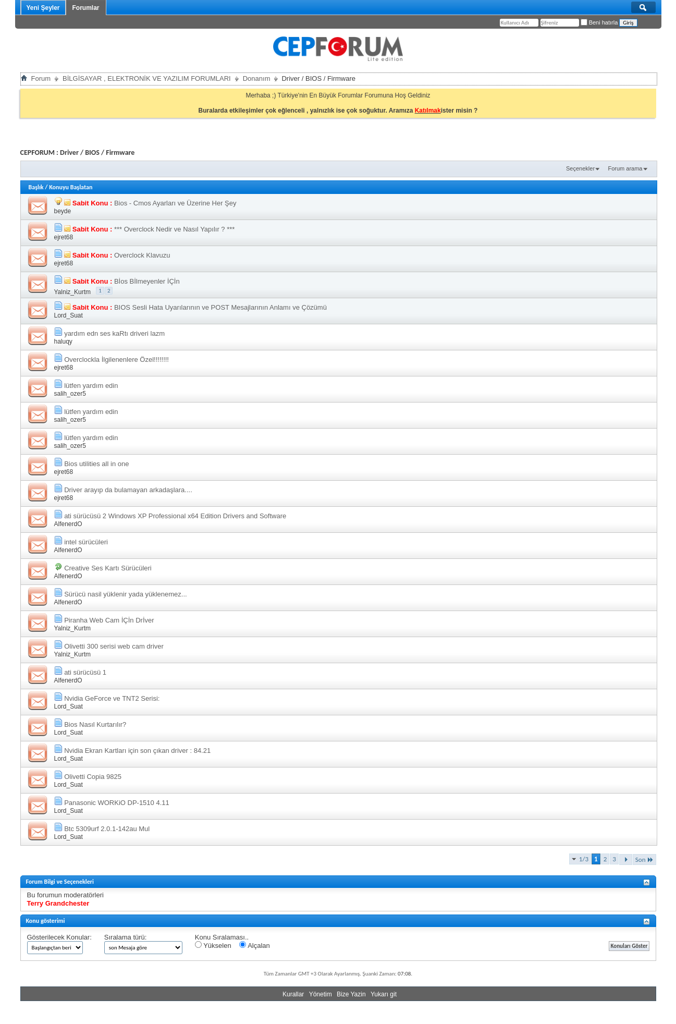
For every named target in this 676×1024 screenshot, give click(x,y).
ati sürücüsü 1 (85, 672)
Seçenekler (580, 168)
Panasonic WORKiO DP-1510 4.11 (116, 803)
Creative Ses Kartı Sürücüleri (108, 568)
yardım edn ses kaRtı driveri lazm (114, 333)
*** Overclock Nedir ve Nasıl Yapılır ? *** (174, 229)
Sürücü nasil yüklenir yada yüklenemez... (125, 594)
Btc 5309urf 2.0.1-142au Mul (107, 829)
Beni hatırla (599, 22)
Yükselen (213, 945)
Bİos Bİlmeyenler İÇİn (147, 281)
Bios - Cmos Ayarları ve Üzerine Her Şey (175, 203)
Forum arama (625, 168)
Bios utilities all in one (96, 464)
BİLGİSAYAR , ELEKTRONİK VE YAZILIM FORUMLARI (147, 78)
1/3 (583, 859)
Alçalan (254, 945)
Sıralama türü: (125, 937)
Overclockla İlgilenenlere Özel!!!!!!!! (116, 359)
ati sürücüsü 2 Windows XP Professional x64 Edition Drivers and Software (175, 516)
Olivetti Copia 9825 (92, 777)
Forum (41, 78)
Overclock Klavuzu (142, 255)
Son (644, 859)
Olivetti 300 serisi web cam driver (114, 646)
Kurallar (293, 994)
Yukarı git (384, 994)
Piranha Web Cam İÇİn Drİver (109, 620)
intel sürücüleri (86, 542)
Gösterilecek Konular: (59, 937)
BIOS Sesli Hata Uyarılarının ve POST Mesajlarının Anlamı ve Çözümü (220, 307)
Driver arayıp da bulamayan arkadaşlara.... (128, 490)
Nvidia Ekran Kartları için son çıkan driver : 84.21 (137, 750)
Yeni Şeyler (43, 7)
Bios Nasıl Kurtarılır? (95, 724)
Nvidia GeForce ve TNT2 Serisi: (111, 698)
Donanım (257, 78)
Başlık (36, 187)
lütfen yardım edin (91, 385)
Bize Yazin (351, 994)
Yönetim (320, 994)
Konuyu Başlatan (70, 187)
